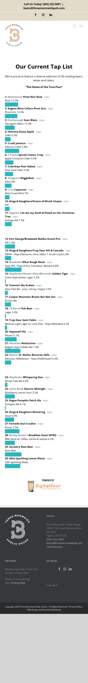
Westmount (15, 96)
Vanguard (14, 178)
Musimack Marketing (51, 609)
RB (45, 97)
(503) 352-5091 (52, 4)
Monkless (15, 343)
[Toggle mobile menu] (81, 26)
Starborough (15, 120)
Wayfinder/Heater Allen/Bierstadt (30, 273)
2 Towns (13, 154)
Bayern (13, 354)
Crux (11, 189)
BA (48, 97)
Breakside (15, 262)
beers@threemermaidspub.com (44, 8)
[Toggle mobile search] (74, 26)
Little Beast (16, 388)
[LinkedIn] (70, 569)
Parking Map (18, 582)
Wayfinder (15, 377)
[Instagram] (64, 569)
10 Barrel (15, 308)
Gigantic (14, 212)
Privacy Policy (75, 606)
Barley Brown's (18, 435)
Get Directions (54, 546)
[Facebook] (59, 569)
